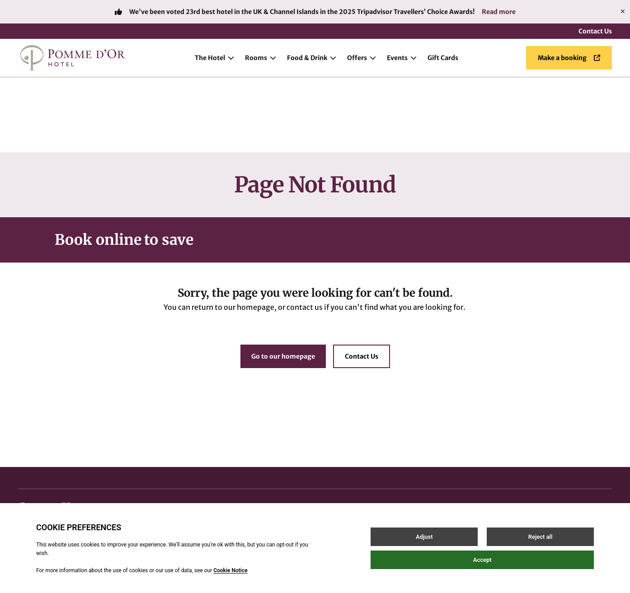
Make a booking (569, 58)
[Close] (623, 11)
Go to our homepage (283, 281)
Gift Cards (443, 58)
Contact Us (595, 31)
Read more (499, 12)
